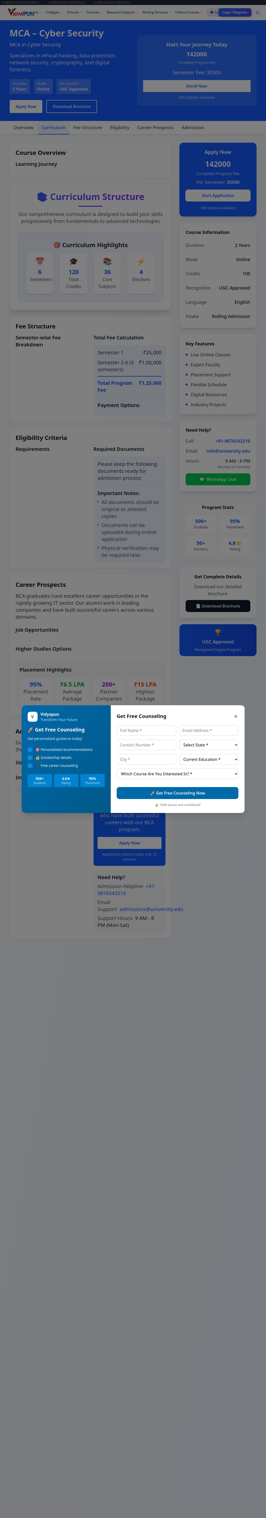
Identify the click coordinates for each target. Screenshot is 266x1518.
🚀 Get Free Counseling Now (177, 793)
